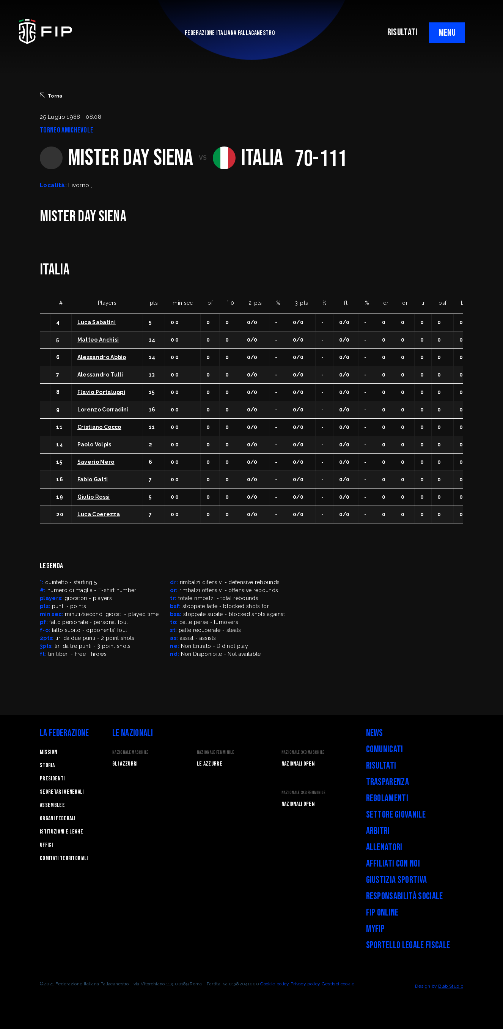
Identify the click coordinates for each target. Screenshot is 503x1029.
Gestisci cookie (338, 983)
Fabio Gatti (92, 479)
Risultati (381, 766)
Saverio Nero (96, 462)
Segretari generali (62, 792)
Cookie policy (274, 983)
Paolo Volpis (94, 444)
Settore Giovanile (396, 815)
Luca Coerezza (98, 514)
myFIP (375, 929)
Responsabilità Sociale (404, 896)
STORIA (47, 765)
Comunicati (384, 749)
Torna (51, 96)
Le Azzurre (209, 763)
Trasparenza (387, 782)
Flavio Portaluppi (101, 392)
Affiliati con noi (393, 864)
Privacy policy (305, 983)
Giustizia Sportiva (396, 880)
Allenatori (384, 847)
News (374, 733)
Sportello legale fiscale (408, 945)
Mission (48, 752)
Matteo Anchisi (98, 340)
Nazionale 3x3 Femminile (303, 793)
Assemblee (52, 805)
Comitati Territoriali (64, 858)
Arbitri (378, 831)
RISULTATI (402, 32)
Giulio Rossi (93, 497)
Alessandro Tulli (100, 375)
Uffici (46, 845)
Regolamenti (387, 798)
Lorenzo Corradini (103, 410)
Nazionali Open (297, 763)
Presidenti (52, 778)
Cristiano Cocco (99, 427)
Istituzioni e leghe (61, 831)
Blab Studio (450, 986)
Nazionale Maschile (130, 752)
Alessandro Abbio (101, 357)
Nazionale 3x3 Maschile (303, 752)
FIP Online (382, 913)
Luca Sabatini (96, 322)
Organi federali (57, 818)
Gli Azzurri (125, 763)
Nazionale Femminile (215, 752)
